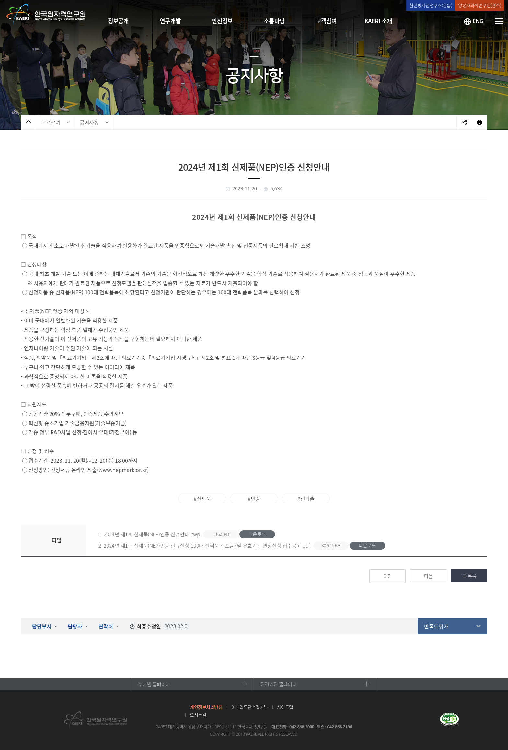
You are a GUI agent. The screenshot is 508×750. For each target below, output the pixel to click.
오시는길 (198, 714)
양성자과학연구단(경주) (479, 5)
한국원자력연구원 (46, 14)
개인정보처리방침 (206, 707)
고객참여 (50, 122)
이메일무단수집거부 (249, 707)
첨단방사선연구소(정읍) (430, 5)
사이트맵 (285, 707)
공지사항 (89, 122)
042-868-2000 (301, 727)
